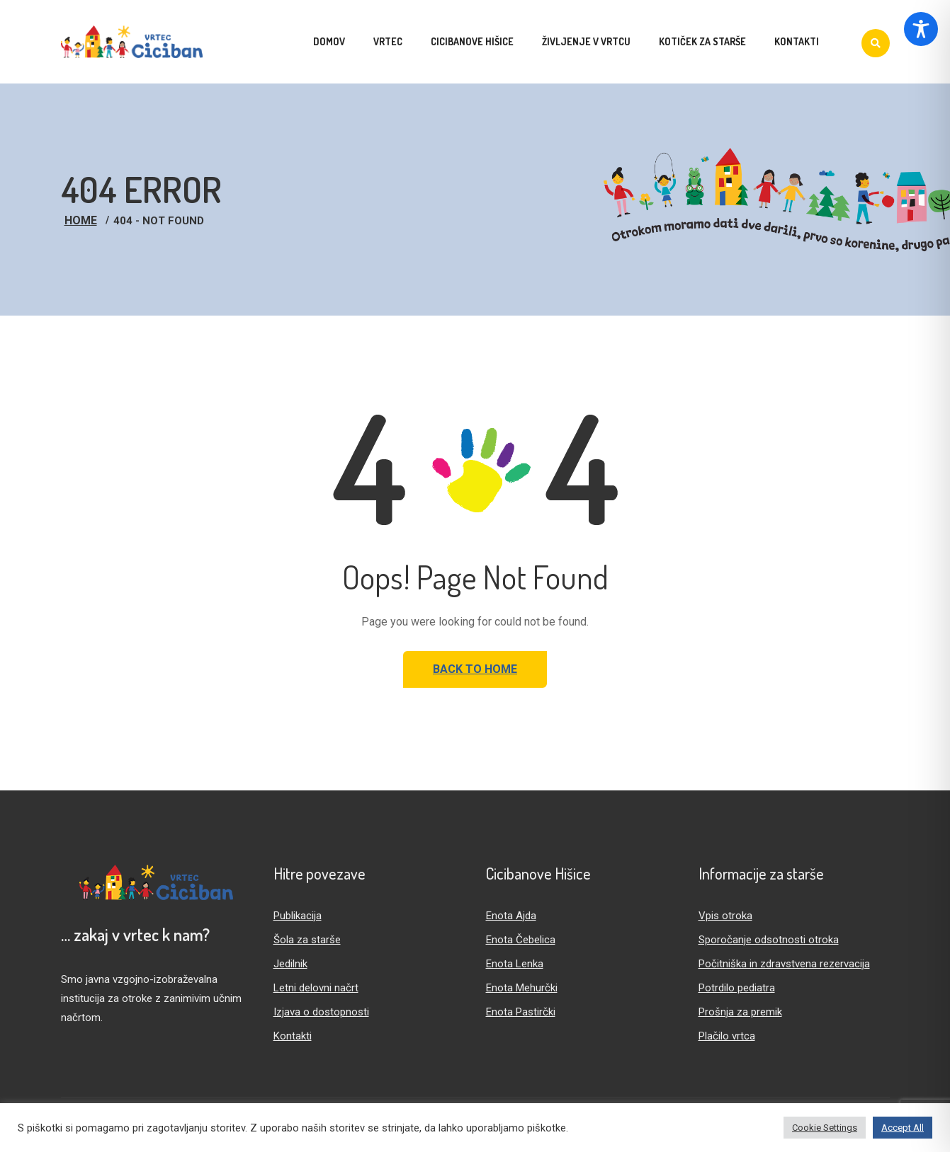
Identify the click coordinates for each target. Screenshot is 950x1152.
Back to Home (475, 669)
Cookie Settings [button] (824, 1127)
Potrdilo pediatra (737, 987)
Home (80, 220)
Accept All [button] (902, 1127)
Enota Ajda (511, 915)
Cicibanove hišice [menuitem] (472, 41)
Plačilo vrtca (727, 1036)
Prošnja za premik (740, 1012)
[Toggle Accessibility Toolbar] (921, 29)
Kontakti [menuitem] (796, 41)
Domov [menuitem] (329, 41)
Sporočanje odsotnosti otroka (769, 939)
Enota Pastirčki (520, 1012)
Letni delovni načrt (315, 987)
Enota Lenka (514, 963)
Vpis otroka (725, 915)
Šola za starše (307, 939)
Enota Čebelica (520, 939)
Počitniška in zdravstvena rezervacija (784, 963)
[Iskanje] (875, 43)
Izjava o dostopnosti (321, 1012)
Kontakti (292, 1036)
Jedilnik (290, 963)
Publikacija (297, 915)
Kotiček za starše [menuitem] (702, 41)
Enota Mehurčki (522, 987)
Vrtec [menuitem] (387, 41)
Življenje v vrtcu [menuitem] (586, 41)
